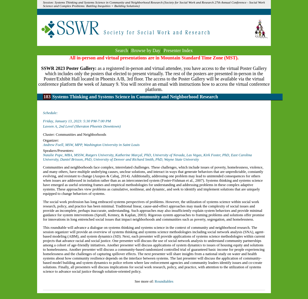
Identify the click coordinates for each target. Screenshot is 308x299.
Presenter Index (178, 50)
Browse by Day (145, 50)
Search (121, 50)
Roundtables (164, 281)
